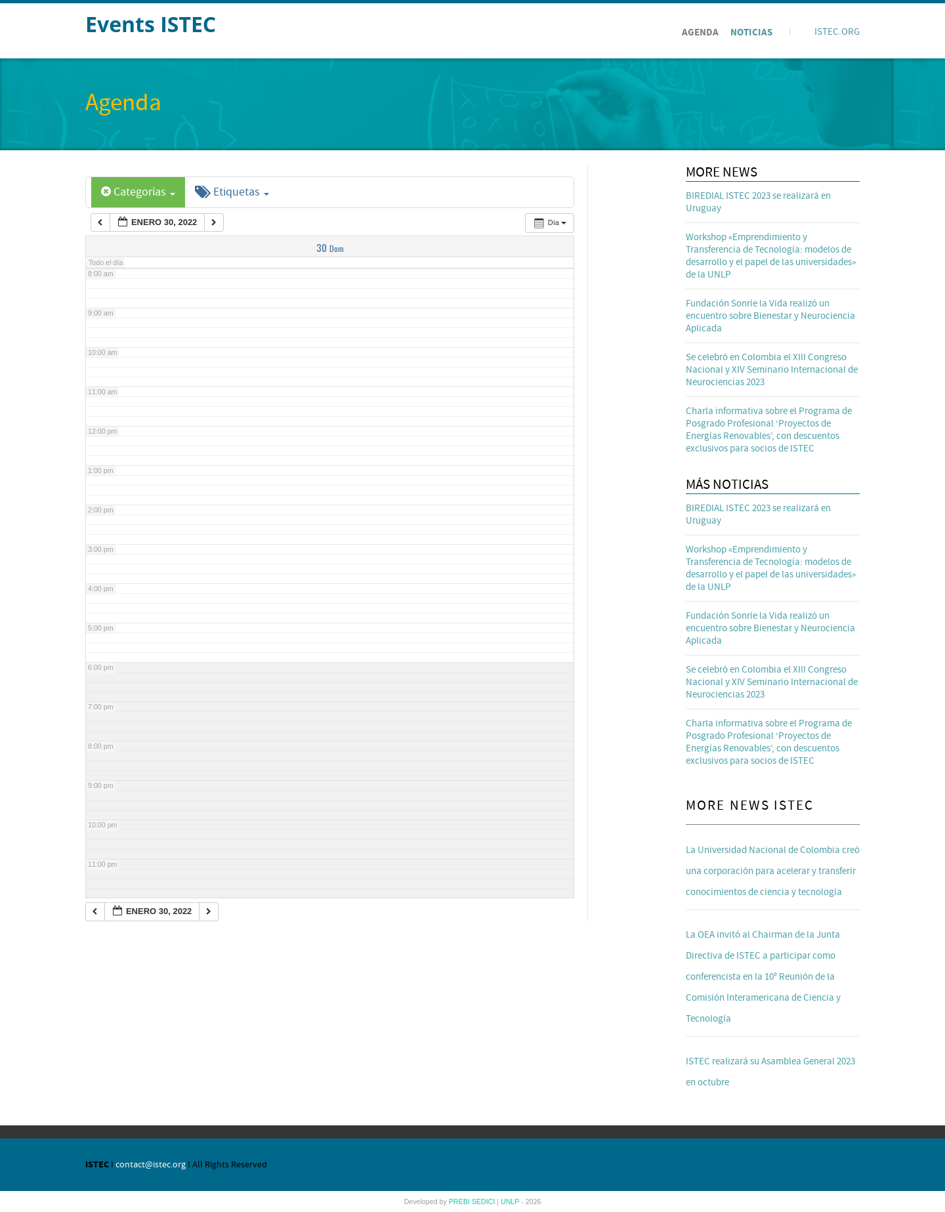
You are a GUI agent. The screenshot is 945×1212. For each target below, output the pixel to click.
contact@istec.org (151, 1165)
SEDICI (484, 1201)
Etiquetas (232, 191)
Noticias (751, 32)
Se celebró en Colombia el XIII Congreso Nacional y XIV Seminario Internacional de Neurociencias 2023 (772, 369)
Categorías (138, 191)
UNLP (511, 1201)
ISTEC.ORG (837, 32)
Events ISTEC (150, 24)
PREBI (460, 1201)
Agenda (700, 32)
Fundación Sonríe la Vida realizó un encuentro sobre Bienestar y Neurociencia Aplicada (770, 316)
